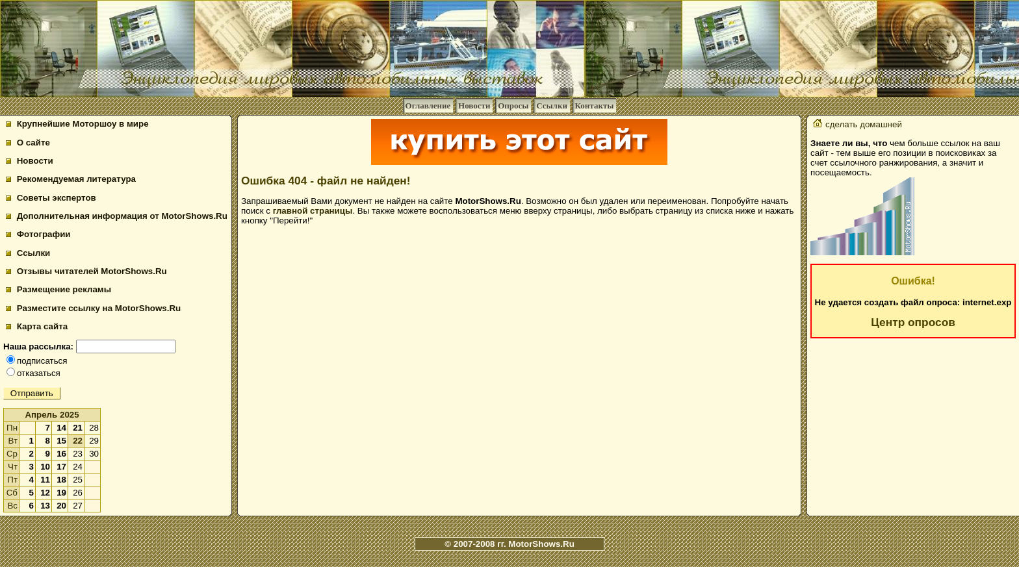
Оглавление (428, 105)
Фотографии (38, 234)
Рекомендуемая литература (71, 179)
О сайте (28, 142)
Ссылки (551, 105)
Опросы (513, 105)
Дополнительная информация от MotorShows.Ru (116, 216)
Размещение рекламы (58, 289)
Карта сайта (37, 326)
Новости (474, 105)
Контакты (594, 105)
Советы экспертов (51, 198)
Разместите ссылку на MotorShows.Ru (93, 308)
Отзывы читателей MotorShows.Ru (86, 271)
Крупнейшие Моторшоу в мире (77, 124)
